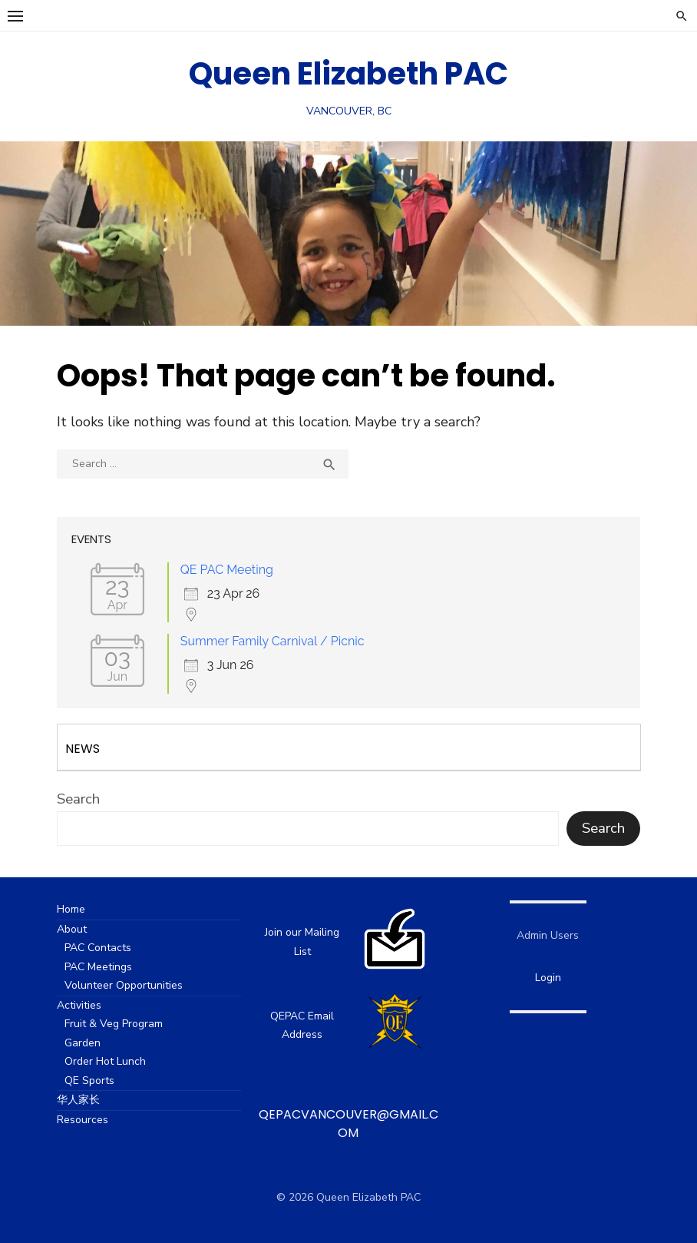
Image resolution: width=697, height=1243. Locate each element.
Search (78, 799)
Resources (82, 1119)
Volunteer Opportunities (123, 985)
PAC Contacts (97, 947)
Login (548, 977)
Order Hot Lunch (105, 1061)
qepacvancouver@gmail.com (348, 1123)
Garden (82, 1043)
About (72, 929)
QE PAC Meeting (226, 569)
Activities (79, 1005)
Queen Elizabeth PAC (348, 73)
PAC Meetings (98, 967)
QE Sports (89, 1080)
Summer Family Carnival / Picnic (272, 641)
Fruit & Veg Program (113, 1023)
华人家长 (78, 1099)
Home (71, 909)
